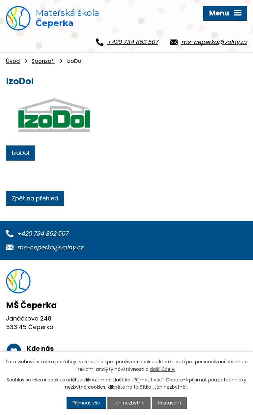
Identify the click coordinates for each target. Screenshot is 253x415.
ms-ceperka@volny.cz (50, 249)
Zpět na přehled (35, 200)
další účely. (162, 369)
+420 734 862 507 (42, 236)
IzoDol (20, 155)
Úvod (13, 63)
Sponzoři (43, 63)
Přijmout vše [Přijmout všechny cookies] (86, 403)
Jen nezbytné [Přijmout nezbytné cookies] (129, 403)
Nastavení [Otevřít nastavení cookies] (169, 403)
